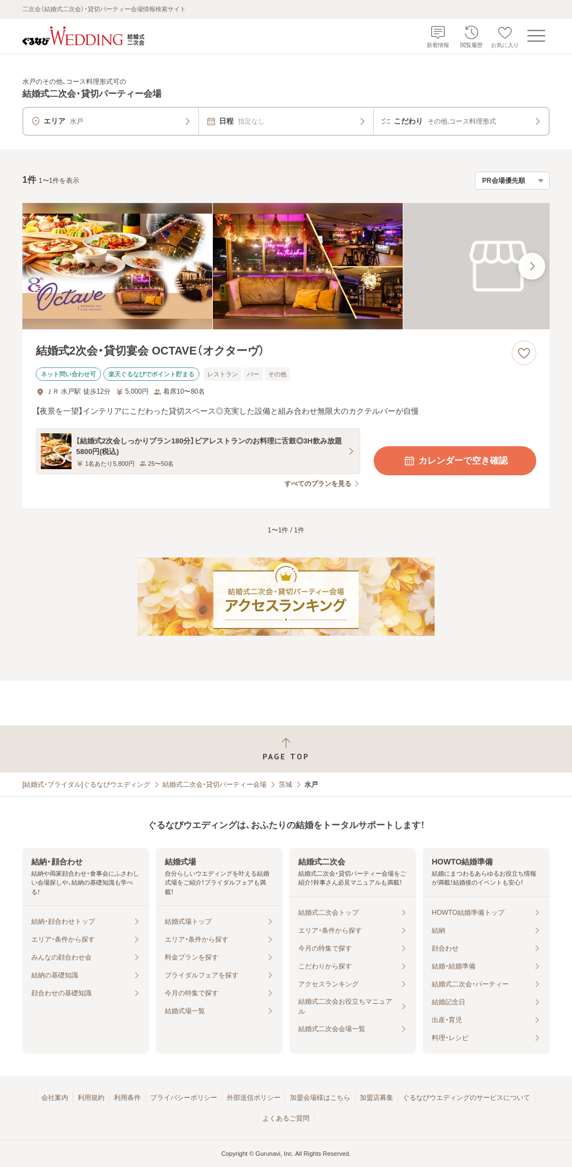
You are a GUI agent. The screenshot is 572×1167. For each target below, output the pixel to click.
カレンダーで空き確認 (455, 460)
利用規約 (91, 1098)
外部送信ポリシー (253, 1098)
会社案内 (54, 1098)
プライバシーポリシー (183, 1098)
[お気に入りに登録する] (524, 353)
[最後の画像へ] (531, 266)
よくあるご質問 (286, 1118)
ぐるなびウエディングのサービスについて (466, 1098)
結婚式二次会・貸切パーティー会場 (214, 784)
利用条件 (127, 1098)
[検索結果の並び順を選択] (512, 181)
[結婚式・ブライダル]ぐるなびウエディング (86, 784)
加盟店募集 (376, 1098)
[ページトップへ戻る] (286, 749)
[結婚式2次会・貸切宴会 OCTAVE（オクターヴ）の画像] (286, 266)
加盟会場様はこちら (320, 1098)
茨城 (285, 784)
